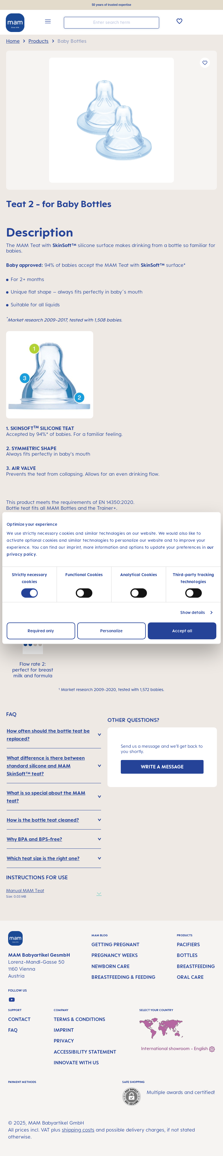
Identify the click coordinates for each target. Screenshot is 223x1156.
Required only (41, 630)
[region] (111, 120)
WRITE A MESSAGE (162, 767)
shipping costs (78, 1130)
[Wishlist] (179, 21)
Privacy (64, 1041)
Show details (192, 612)
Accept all (182, 630)
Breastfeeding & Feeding (123, 977)
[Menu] (48, 22)
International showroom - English (178, 1049)
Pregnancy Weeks (114, 955)
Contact (19, 1019)
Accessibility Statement (85, 1052)
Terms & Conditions (79, 1019)
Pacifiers (188, 944)
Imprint (64, 1030)
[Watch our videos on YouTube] (11, 999)
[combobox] (111, 23)
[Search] (153, 22)
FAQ (12, 1030)
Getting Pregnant (115, 944)
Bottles (187, 955)
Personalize (111, 630)
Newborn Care (110, 966)
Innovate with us (76, 1063)
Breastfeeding (196, 966)
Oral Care (190, 977)
